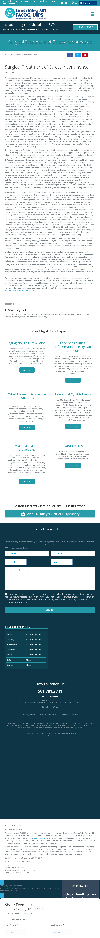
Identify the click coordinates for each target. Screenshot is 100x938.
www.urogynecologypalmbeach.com (19, 290)
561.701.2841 (50, 691)
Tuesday (10, 639)
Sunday (10, 665)
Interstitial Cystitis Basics (73, 394)
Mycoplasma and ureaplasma (27, 447)
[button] (27, 370)
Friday (9, 655)
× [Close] (2, 882)
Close (66, 155)
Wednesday (12, 645)
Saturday (10, 660)
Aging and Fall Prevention (27, 343)
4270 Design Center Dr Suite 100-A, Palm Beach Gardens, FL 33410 (50, 702)
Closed (29, 660)
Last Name (57, 925)
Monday (10, 634)
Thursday (11, 650)
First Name (11, 925)
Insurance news (73, 445)
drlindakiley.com (39, 838)
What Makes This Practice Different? (27, 396)
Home (4, 55)
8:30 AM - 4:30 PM (33, 634)
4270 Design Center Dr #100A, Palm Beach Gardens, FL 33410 (28, 1)
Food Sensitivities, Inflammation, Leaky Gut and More (73, 347)
